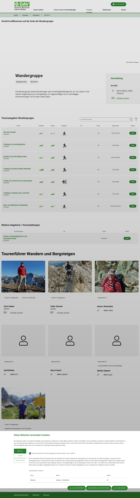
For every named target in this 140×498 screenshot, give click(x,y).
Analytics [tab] (20, 451)
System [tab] (20, 455)
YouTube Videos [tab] (20, 460)
